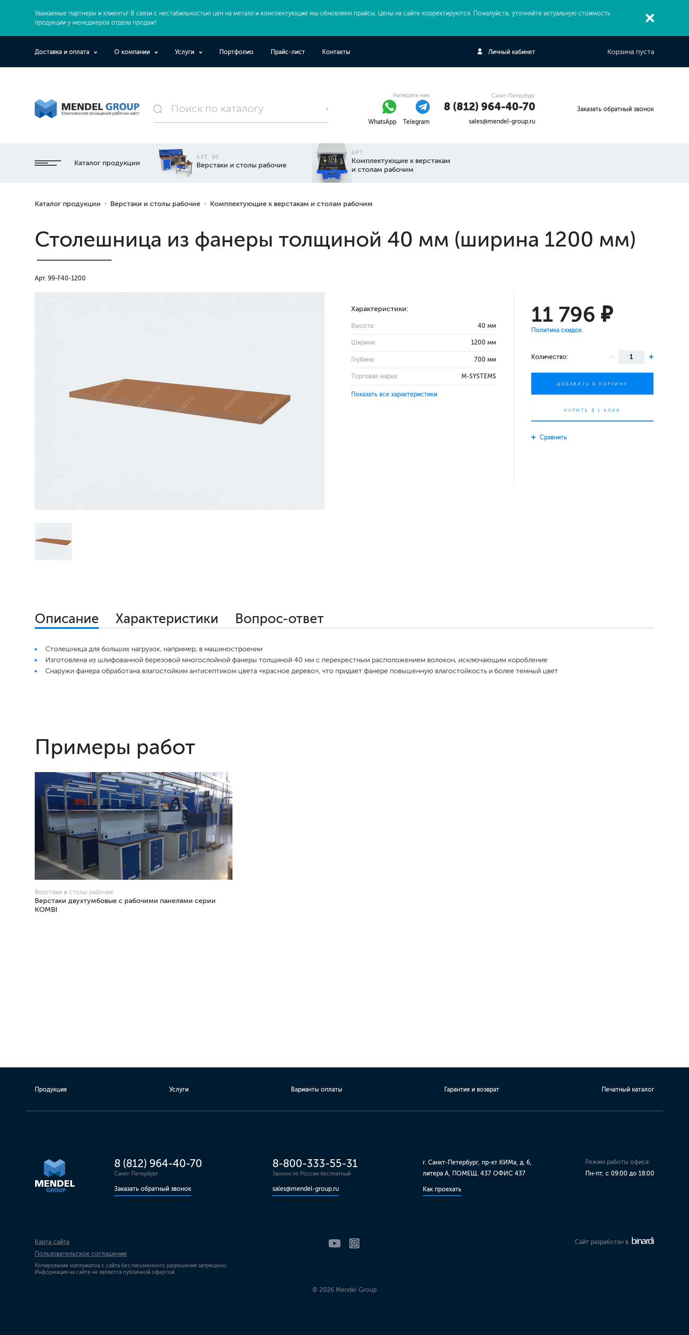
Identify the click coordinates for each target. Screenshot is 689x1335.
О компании (133, 52)
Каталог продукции (87, 163)
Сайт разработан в (614, 1242)
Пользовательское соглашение (81, 1254)
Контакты (336, 52)
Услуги (185, 52)
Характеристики (167, 619)
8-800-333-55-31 (315, 1163)
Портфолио (236, 52)
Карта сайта (52, 1242)
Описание (67, 619)
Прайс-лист (288, 52)
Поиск (327, 109)
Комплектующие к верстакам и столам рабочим (291, 204)
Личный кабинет (511, 52)
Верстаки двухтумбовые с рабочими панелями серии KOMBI (125, 905)
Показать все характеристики (394, 394)
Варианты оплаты (316, 1089)
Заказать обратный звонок (615, 109)
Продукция (51, 1089)
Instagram (354, 1243)
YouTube (335, 1243)
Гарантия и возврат (471, 1089)
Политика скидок (556, 330)
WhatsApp (382, 122)
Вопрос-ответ (279, 619)
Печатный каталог (628, 1089)
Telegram (416, 122)
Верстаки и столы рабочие (155, 204)
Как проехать (442, 1189)
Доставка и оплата (63, 52)
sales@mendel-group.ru (502, 121)
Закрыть (649, 18)
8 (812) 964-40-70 (489, 106)
